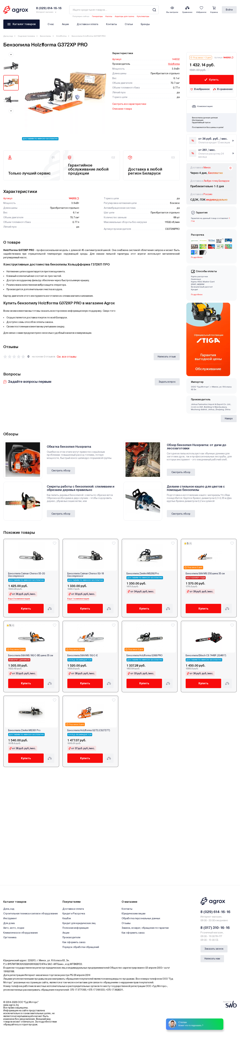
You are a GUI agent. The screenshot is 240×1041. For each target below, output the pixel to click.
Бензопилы (45, 36)
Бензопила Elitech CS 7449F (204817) (206, 655)
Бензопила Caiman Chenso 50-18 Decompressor (85, 574)
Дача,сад (8, 36)
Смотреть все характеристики (129, 104)
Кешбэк (66, 918)
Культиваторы (143, 16)
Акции (65, 24)
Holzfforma (61, 36)
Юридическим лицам (133, 913)
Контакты (111, 24)
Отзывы (126, 923)
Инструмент (10, 918)
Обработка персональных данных (141, 918)
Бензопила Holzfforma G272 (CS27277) (88, 730)
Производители (71, 937)
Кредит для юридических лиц (79, 923)
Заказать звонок (214, 948)
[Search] (154, 9)
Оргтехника (9, 937)
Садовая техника (26, 36)
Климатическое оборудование (20, 932)
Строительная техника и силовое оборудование (30, 913)
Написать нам (212, 958)
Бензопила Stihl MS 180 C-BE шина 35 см (30, 655)
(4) (190, 543)
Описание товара (122, 108)
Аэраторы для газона (124, 16)
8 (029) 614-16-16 (215, 912)
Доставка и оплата (87, 24)
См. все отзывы (66, 356)
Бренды (145, 24)
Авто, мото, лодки (13, 928)
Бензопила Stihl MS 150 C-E (82, 655)
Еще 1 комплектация (78, 599)
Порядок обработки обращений (80, 947)
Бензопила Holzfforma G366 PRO (144, 655)
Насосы (108, 16)
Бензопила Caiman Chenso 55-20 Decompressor (26, 574)
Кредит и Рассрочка (73, 913)
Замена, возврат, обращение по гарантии (145, 928)
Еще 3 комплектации (19, 599)
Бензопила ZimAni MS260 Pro (142, 573)
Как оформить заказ (74, 942)
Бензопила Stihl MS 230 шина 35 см (205, 573)
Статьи (129, 24)
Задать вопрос (167, 381)
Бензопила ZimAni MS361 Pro (24, 730)
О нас (51, 24)
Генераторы (97, 16)
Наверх (229, 418)
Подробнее (196, 257)
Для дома (9, 923)
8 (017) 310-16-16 (215, 928)
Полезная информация (75, 928)
